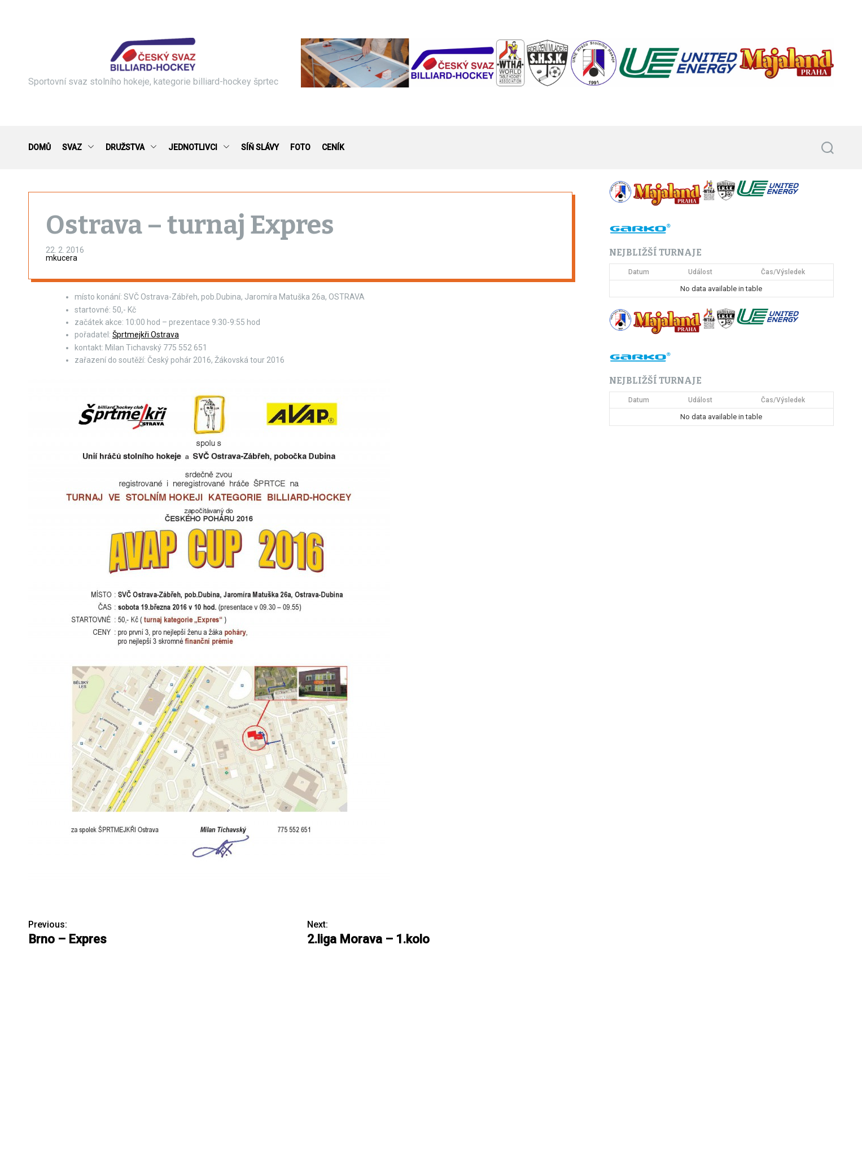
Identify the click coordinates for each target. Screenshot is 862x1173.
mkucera (61, 258)
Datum (638, 272)
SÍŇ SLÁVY (260, 147)
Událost (700, 272)
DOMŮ (39, 147)
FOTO (300, 147)
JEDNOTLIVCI (199, 147)
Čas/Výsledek (783, 272)
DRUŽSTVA (131, 147)
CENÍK (333, 147)
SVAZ (78, 147)
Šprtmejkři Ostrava (145, 334)
